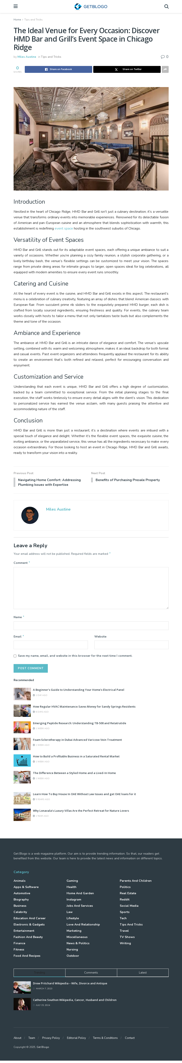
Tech (123, 920)
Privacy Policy (51, 1040)
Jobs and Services (80, 908)
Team (31, 1040)
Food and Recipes (27, 958)
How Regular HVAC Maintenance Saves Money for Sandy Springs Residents (84, 709)
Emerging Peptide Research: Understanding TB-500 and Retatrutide (79, 725)
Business (20, 908)
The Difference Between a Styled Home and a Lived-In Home (74, 775)
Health (71, 889)
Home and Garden (80, 895)
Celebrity (20, 914)
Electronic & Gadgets (29, 927)
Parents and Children (136, 883)
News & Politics (78, 945)
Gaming (72, 883)
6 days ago (41, 714)
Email (19, 638)
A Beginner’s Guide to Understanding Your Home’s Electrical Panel (78, 692)
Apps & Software (26, 889)
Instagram (74, 902)
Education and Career (30, 920)
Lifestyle (73, 920)
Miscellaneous (77, 939)
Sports (124, 914)
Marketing (74, 933)
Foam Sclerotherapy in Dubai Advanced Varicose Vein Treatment (77, 742)
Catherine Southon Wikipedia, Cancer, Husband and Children (75, 1002)
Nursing (72, 952)
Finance (19, 945)
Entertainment (24, 933)
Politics (125, 889)
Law (70, 914)
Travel (124, 933)
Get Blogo (43, 1049)
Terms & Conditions (105, 1040)
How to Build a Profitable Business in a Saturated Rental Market (76, 759)
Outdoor (73, 958)
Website (100, 638)
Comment (22, 564)
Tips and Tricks (33, 19)
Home (17, 19)
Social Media (129, 908)
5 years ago (41, 801)
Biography (21, 902)
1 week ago (41, 730)
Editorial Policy (76, 1040)
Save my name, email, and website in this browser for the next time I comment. (75, 658)
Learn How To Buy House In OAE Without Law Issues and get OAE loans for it (84, 796)
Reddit (124, 902)
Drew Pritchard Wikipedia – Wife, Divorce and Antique (70, 985)
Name (19, 618)
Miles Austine (26, 57)
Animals (19, 883)
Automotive (22, 895)
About (17, 1040)
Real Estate (128, 895)
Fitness (19, 952)
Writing (125, 945)
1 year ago (41, 818)
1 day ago (40, 697)
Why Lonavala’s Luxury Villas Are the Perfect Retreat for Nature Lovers (81, 813)
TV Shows (127, 939)
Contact (130, 1040)
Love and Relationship (83, 927)
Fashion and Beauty (28, 939)
